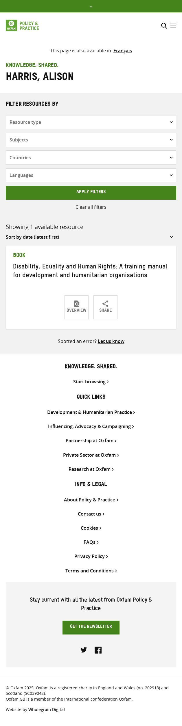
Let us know (111, 341)
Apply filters (91, 192)
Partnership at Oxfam (89, 440)
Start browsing (89, 382)
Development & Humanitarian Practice (89, 412)
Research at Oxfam (90, 469)
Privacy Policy (89, 556)
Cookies (89, 528)
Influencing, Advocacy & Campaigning (89, 426)
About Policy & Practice (89, 500)
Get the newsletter (91, 627)
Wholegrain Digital (46, 709)
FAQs (89, 542)
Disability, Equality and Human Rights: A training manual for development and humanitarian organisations (90, 272)
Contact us (89, 514)
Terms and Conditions (89, 571)
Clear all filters (91, 207)
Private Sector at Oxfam (89, 455)
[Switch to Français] (122, 50)
